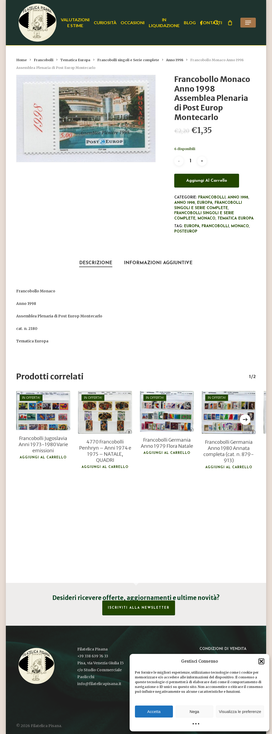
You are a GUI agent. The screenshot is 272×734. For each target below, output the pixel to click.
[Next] (245, 419)
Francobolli (43, 60)
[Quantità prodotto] (190, 161)
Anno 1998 (174, 60)
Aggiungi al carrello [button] (43, 457)
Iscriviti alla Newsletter (138, 607)
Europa (204, 203)
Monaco (206, 219)
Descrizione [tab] (95, 263)
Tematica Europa (75, 60)
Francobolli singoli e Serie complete (128, 60)
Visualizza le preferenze (240, 711)
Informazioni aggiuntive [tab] (158, 263)
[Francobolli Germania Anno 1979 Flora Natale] (167, 411)
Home (21, 60)
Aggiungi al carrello (206, 181)
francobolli (215, 226)
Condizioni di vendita (222, 649)
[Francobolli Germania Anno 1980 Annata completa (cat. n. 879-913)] (229, 412)
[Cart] (230, 23)
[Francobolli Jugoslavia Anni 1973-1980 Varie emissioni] (43, 410)
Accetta (153, 711)
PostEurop (185, 232)
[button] (261, 661)
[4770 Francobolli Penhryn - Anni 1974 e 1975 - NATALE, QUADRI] (105, 412)
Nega (194, 711)
